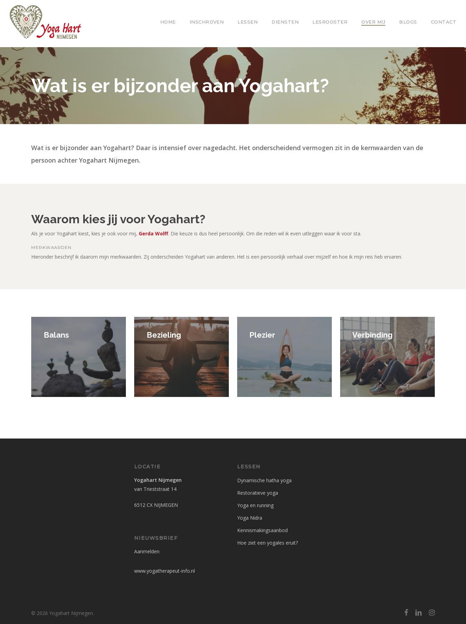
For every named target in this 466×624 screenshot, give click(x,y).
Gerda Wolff (153, 233)
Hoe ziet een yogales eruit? (267, 542)
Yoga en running (255, 505)
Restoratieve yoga (257, 492)
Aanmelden (146, 551)
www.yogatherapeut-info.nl (164, 570)
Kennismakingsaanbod (262, 530)
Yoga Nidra (249, 517)
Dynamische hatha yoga (264, 480)
